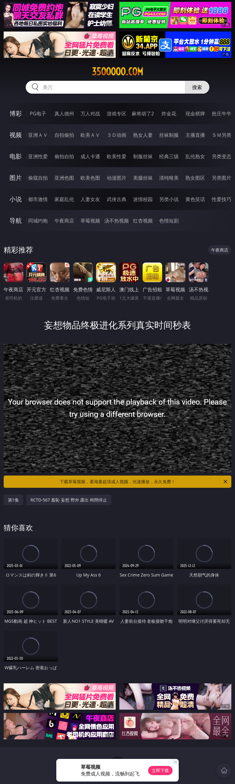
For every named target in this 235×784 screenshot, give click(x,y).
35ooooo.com (117, 71)
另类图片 (221, 177)
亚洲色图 (64, 177)
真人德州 (64, 113)
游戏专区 (116, 113)
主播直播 (195, 135)
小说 (15, 199)
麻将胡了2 (143, 113)
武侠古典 (116, 199)
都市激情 (38, 199)
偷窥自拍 (38, 177)
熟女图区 (195, 177)
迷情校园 (143, 199)
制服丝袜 (143, 156)
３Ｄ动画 (116, 135)
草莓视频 (90, 220)
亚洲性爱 (38, 156)
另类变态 (221, 156)
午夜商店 (64, 220)
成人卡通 (90, 156)
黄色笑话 (195, 199)
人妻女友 (90, 199)
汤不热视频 (116, 220)
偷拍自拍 (64, 156)
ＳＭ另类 (221, 135)
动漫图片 (116, 177)
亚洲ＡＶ (38, 135)
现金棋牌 (195, 113)
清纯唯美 (169, 177)
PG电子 (38, 113)
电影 (15, 156)
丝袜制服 (169, 135)
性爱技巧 (221, 199)
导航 (15, 220)
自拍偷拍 (64, 135)
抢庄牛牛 (221, 113)
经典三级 (169, 156)
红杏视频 (143, 220)
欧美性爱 (116, 156)
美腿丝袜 (143, 177)
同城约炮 (38, 220)
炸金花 (169, 113)
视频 (15, 135)
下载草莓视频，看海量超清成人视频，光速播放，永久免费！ (144, 481)
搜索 (197, 87)
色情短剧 (169, 220)
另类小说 (169, 199)
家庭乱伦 (64, 199)
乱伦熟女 (195, 156)
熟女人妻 (143, 135)
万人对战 (90, 113)
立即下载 (160, 770)
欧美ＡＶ (90, 135)
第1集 (13, 500)
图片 (15, 178)
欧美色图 (90, 177)
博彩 (15, 113)
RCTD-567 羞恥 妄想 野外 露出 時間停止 (69, 500)
